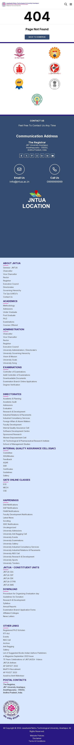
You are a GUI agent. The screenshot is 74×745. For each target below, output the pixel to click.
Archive (6, 643)
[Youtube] (53, 156)
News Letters (8, 616)
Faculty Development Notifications (18, 514)
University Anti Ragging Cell (15, 534)
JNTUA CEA (8, 572)
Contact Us (8, 297)
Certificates (8, 469)
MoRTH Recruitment (11, 669)
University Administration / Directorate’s (20, 350)
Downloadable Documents (14, 378)
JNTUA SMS (8, 585)
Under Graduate (10, 312)
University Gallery (10, 544)
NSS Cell (7, 640)
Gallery (6, 475)
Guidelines (7, 472)
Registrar (7, 281)
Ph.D (5, 318)
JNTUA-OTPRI (9, 581)
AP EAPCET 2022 (10, 666)
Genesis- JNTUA (10, 268)
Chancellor (7, 271)
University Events (10, 537)
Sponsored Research (12, 434)
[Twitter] (26, 156)
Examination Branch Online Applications (20, 381)
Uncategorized (9, 527)
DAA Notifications (10, 505)
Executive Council (11, 284)
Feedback (7, 459)
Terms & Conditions (37, 741)
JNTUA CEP (8, 575)
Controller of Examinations (14, 372)
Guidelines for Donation (13, 597)
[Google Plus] (42, 156)
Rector (6, 277)
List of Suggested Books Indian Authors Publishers (24, 653)
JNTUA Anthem (9, 663)
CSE (5, 491)
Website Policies (37, 735)
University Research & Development (18, 557)
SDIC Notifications (10, 524)
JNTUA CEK (8, 578)
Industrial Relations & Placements (17, 415)
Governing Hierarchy (12, 290)
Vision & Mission (10, 356)
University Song (10, 363)
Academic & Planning (12, 399)
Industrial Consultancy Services (16, 418)
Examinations (8, 322)
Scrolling (7, 521)
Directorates (8, 287)
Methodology (9, 305)
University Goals (10, 360)
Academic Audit (9, 402)
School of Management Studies (16, 444)
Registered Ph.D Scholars (14, 630)
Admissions (8, 309)
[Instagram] (37, 156)
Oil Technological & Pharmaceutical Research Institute (26, 441)
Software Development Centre (16, 431)
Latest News (8, 518)
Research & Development (14, 412)
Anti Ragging (8, 646)
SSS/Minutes (8, 456)
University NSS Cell (11, 553)
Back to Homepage (37, 37)
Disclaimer (37, 738)
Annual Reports (9, 606)
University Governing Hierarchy (16, 353)
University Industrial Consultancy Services (21, 547)
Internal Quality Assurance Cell (16, 428)
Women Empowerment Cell (14, 438)
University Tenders (11, 563)
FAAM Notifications (11, 511)
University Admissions (12, 531)
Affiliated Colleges (11, 613)
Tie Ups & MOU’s (10, 294)
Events (6, 637)
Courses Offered (10, 325)
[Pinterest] (32, 156)
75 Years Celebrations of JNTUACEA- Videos (22, 659)
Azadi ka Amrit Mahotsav (13, 676)
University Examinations (13, 540)
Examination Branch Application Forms (19, 610)
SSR (5, 466)
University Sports (10, 560)
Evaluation (7, 408)
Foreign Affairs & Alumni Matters (16, 421)
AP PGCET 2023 (10, 672)
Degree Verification (11, 385)
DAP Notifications (10, 508)
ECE (5, 484)
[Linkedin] (47, 156)
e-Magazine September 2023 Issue (18, 656)
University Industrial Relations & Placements (21, 550)
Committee (7, 453)
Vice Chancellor (10, 274)
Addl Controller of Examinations (16, 375)
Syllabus (6, 603)
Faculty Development (12, 425)
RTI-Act (6, 633)
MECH (5, 487)
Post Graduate (9, 315)
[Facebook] (21, 156)
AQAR (5, 462)
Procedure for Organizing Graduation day (21, 593)
